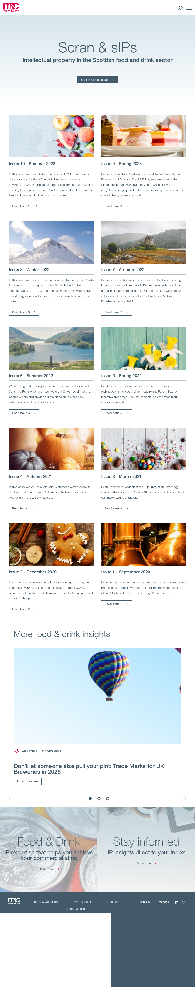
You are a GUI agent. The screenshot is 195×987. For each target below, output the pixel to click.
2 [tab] (99, 798)
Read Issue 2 (21, 609)
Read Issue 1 (113, 603)
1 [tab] (90, 798)
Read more (24, 781)
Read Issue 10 (21, 206)
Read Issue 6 (21, 413)
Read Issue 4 (21, 508)
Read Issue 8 (21, 312)
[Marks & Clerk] (11, 10)
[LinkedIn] (176, 904)
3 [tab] (107, 798)
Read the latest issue (94, 79)
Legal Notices (76, 908)
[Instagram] (183, 904)
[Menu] (188, 8)
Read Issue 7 (113, 312)
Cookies (112, 901)
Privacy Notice (83, 901)
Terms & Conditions (46, 901)
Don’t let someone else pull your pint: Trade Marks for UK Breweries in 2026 (89, 769)
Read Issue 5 (113, 413)
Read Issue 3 (113, 508)
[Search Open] (180, 8)
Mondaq (164, 901)
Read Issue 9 (113, 206)
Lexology (144, 901)
